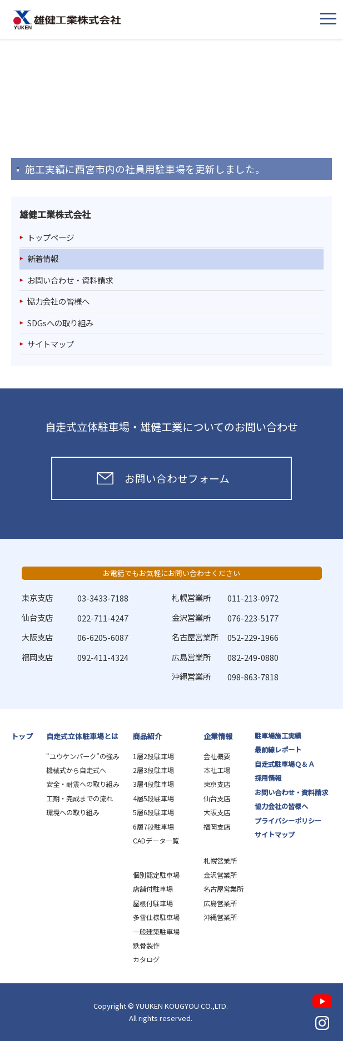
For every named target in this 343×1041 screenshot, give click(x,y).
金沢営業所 (220, 875)
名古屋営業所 (223, 889)
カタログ (146, 959)
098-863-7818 (253, 677)
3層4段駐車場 (153, 784)
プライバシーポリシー (288, 821)
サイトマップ (50, 344)
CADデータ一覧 (156, 841)
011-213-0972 (253, 598)
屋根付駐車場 (153, 903)
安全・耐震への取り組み (83, 784)
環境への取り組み (73, 812)
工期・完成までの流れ (79, 799)
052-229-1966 (253, 637)
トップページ (50, 237)
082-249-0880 (253, 657)
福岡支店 (216, 827)
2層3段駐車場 (153, 770)
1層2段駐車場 (153, 756)
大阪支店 (216, 812)
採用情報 (268, 778)
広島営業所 (220, 903)
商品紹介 (147, 736)
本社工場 (216, 770)
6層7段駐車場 (153, 827)
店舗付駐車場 (153, 889)
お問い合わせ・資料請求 (70, 280)
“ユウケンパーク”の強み (83, 756)
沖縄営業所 (220, 917)
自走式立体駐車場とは (82, 736)
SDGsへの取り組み (60, 323)
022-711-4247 (102, 618)
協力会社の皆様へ (58, 301)
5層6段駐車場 (153, 812)
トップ (22, 736)
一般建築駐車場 (156, 932)
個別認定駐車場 (156, 875)
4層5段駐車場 (153, 799)
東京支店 (216, 784)
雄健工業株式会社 (67, 20)
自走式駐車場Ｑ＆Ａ (285, 764)
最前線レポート (278, 750)
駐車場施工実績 (278, 736)
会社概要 (216, 756)
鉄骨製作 (146, 946)
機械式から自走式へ (76, 770)
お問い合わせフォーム (177, 478)
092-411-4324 (102, 657)
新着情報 (42, 258)
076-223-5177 (253, 618)
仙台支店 (216, 799)
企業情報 (217, 736)
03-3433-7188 (102, 598)
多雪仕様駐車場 (156, 917)
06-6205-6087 (102, 637)
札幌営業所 (220, 861)
